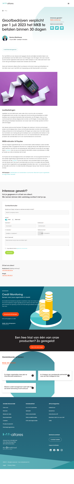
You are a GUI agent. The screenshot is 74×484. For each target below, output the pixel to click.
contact (8, 150)
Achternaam (41, 223)
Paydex (15, 160)
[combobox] (37, 212)
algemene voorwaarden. (22, 248)
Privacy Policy (11, 465)
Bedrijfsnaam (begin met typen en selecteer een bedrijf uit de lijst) (19, 209)
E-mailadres (8, 230)
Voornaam (8, 223)
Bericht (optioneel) (9, 237)
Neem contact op (55, 20)
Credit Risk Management (10, 49)
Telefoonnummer (42, 230)
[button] (68, 3)
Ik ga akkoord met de (17, 248)
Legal (4, 465)
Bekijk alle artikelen (9, 363)
